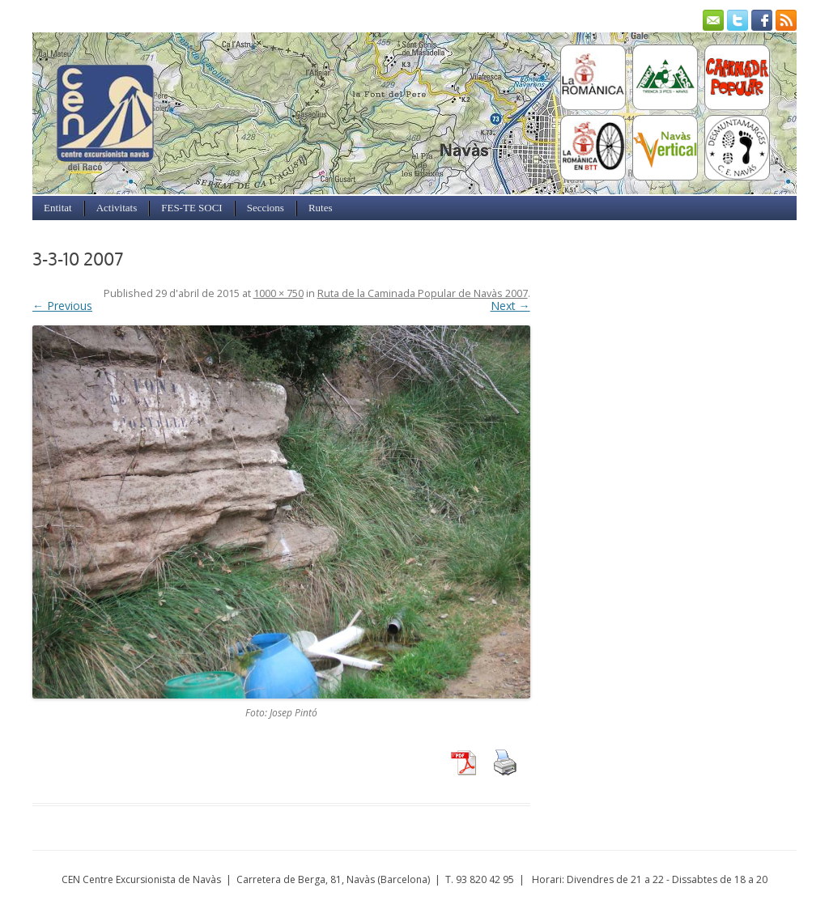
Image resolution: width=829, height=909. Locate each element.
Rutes (320, 208)
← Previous (62, 305)
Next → (510, 305)
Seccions (265, 208)
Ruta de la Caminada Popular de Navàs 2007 (422, 293)
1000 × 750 (278, 293)
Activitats (117, 208)
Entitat (58, 208)
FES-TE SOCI (191, 208)
